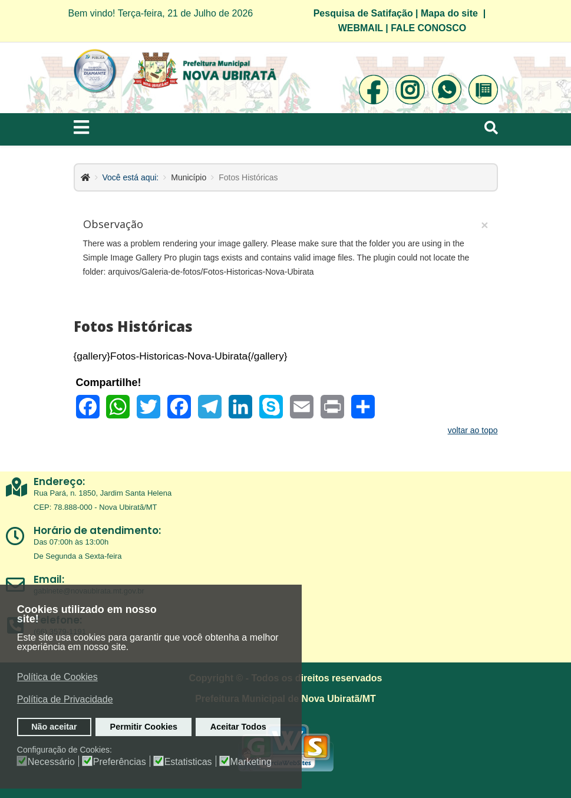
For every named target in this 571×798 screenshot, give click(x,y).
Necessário (51, 762)
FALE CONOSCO (428, 28)
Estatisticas (188, 762)
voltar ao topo (473, 430)
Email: (49, 579)
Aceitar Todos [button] (238, 726)
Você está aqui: (131, 177)
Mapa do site (449, 13)
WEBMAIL (360, 28)
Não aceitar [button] (54, 726)
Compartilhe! (108, 382)
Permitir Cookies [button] (143, 726)
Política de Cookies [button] (57, 677)
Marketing (251, 762)
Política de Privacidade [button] (65, 699)
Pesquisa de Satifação (363, 13)
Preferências (119, 762)
